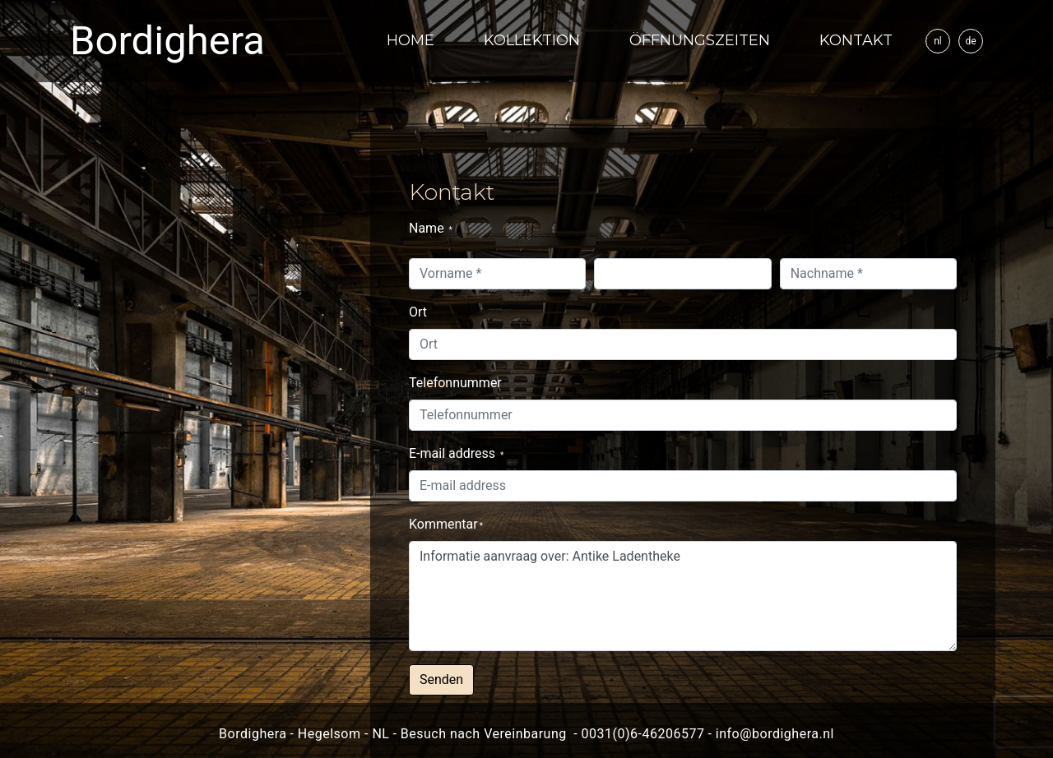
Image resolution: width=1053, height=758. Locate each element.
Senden (441, 679)
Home (410, 40)
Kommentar (446, 524)
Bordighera (167, 40)
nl (938, 41)
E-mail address (456, 453)
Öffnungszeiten (699, 40)
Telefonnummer (455, 383)
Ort (418, 312)
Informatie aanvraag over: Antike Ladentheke (683, 596)
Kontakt (856, 40)
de (970, 41)
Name (430, 228)
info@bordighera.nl (775, 734)
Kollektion (532, 40)
